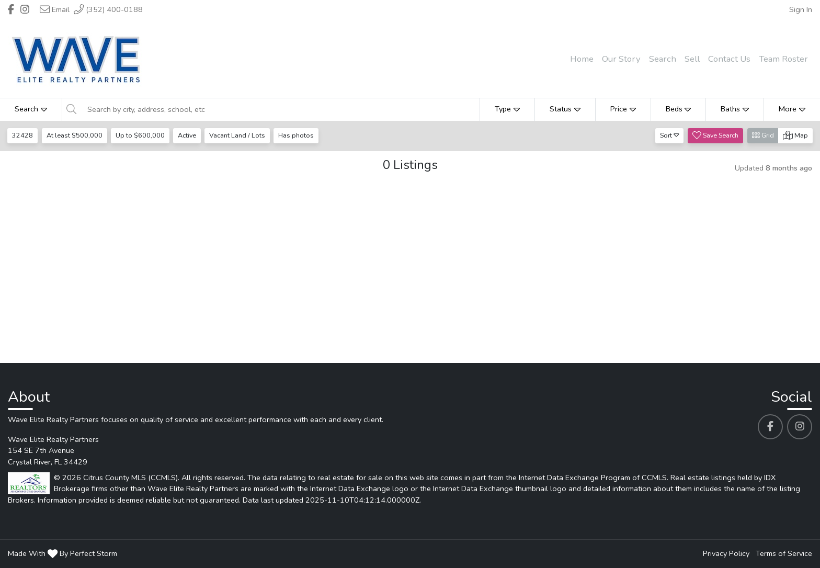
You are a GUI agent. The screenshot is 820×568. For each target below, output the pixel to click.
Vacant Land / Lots (240, 135)
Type (507, 109)
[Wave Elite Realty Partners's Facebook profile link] (770, 426)
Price (623, 109)
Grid (763, 135)
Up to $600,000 (141, 135)
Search (31, 109)
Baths (735, 109)
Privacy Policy (726, 553)
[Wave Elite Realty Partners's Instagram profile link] (799, 426)
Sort (669, 135)
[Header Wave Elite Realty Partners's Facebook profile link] (11, 9)
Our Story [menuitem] (621, 59)
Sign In (800, 9)
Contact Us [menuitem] (729, 59)
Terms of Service (784, 553)
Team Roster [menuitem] (783, 59)
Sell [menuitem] (692, 59)
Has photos (299, 135)
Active (188, 135)
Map (795, 135)
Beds (678, 109)
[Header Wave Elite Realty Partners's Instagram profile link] (24, 9)
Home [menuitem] (582, 59)
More (792, 109)
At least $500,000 (75, 135)
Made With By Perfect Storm (62, 553)
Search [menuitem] (662, 59)
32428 (23, 135)
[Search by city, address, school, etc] (280, 109)
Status (565, 109)
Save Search (715, 135)
